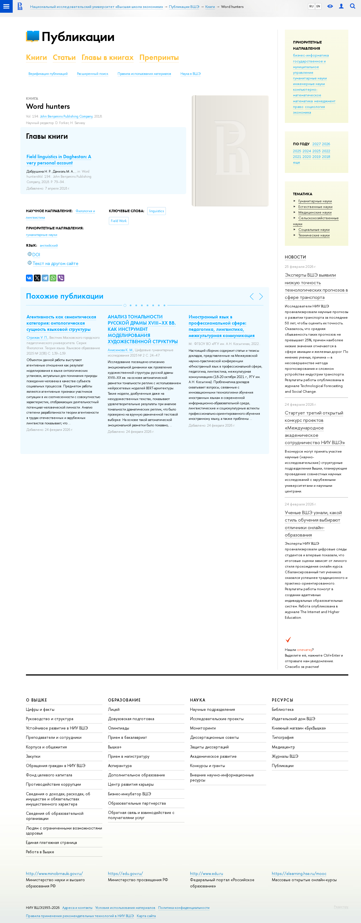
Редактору (341, 907)
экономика (302, 112)
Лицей (114, 709)
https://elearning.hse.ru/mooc (299, 873)
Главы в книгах (108, 57)
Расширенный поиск (92, 73)
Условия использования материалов (125, 907)
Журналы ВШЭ (285, 756)
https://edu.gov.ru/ (125, 873)
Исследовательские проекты (217, 718)
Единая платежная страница (51, 842)
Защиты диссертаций (209, 747)
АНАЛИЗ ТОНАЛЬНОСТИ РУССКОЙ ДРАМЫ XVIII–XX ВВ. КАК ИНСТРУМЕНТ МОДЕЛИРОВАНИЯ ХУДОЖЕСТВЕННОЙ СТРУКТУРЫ (143, 329)
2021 (297, 156)
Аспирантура (120, 765)
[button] (125, 305)
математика (303, 100)
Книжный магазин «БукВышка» (299, 728)
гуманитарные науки (310, 78)
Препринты (159, 57)
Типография (283, 737)
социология (315, 106)
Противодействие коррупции (53, 784)
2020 (307, 156)
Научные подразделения (212, 709)
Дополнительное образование (136, 775)
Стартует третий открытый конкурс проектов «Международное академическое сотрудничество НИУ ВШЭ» (315, 427)
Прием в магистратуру (128, 756)
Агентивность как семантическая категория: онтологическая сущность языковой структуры (61, 323)
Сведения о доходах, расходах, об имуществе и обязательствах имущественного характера (58, 799)
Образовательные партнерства (137, 803)
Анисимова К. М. (120, 350)
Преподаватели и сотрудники (54, 737)
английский (49, 245)
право (298, 106)
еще (296, 162)
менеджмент (325, 100)
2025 (297, 150)
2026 (326, 143)
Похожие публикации (65, 296)
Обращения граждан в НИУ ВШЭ (55, 765)
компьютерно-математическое (307, 92)
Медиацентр (283, 747)
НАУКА (198, 700)
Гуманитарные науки (315, 200)
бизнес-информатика (311, 55)
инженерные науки (309, 83)
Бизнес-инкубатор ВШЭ (129, 793)
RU (311, 6)
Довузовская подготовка (131, 718)
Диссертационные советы (214, 737)
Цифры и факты (40, 709)
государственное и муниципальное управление (309, 66)
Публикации (78, 36)
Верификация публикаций (48, 73)
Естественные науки (315, 206)
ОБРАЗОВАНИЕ (124, 700)
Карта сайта (146, 915)
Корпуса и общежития (46, 747)
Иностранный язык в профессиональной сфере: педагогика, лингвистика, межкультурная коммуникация (222, 326)
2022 (326, 150)
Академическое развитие (213, 756)
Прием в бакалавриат (127, 737)
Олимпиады (118, 728)
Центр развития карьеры (131, 784)
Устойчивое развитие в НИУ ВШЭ (57, 728)
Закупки (33, 756)
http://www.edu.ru (206, 873)
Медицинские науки (315, 212)
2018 (326, 156)
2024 (307, 150)
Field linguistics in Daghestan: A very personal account (59, 159)
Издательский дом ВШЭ (293, 718)
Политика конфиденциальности (184, 907)
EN (318, 6)
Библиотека (283, 709)
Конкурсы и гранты (207, 765)
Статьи (64, 57)
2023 (316, 150)
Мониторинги (203, 728)
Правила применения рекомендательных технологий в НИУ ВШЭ (80, 915)
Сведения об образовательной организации (54, 816)
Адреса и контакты (77, 907)
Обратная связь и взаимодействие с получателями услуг (141, 815)
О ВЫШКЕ (36, 700)
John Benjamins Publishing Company (66, 116)
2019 (316, 156)
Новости (295, 257)
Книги (36, 57)
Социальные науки (314, 229)
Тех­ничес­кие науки (314, 235)
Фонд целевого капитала (49, 775)
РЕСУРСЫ (282, 700)
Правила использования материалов (144, 73)
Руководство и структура (49, 718)
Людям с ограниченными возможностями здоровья (64, 830)
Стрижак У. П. (37, 337)
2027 (316, 143)
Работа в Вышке (40, 851)
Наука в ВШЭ (190, 73)
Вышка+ (115, 747)
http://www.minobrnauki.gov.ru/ (54, 873)
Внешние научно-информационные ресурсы (222, 777)
